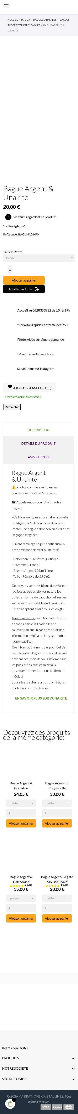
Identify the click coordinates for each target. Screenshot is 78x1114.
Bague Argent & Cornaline (21, 785)
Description (38, 430)
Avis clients (38, 457)
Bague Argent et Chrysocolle (57, 785)
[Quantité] (10, 269)
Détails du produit (38, 443)
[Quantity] (21, 813)
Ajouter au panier (24, 280)
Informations (15, 1048)
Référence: (10, 234)
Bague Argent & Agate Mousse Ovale (57, 879)
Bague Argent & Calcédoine (21, 879)
